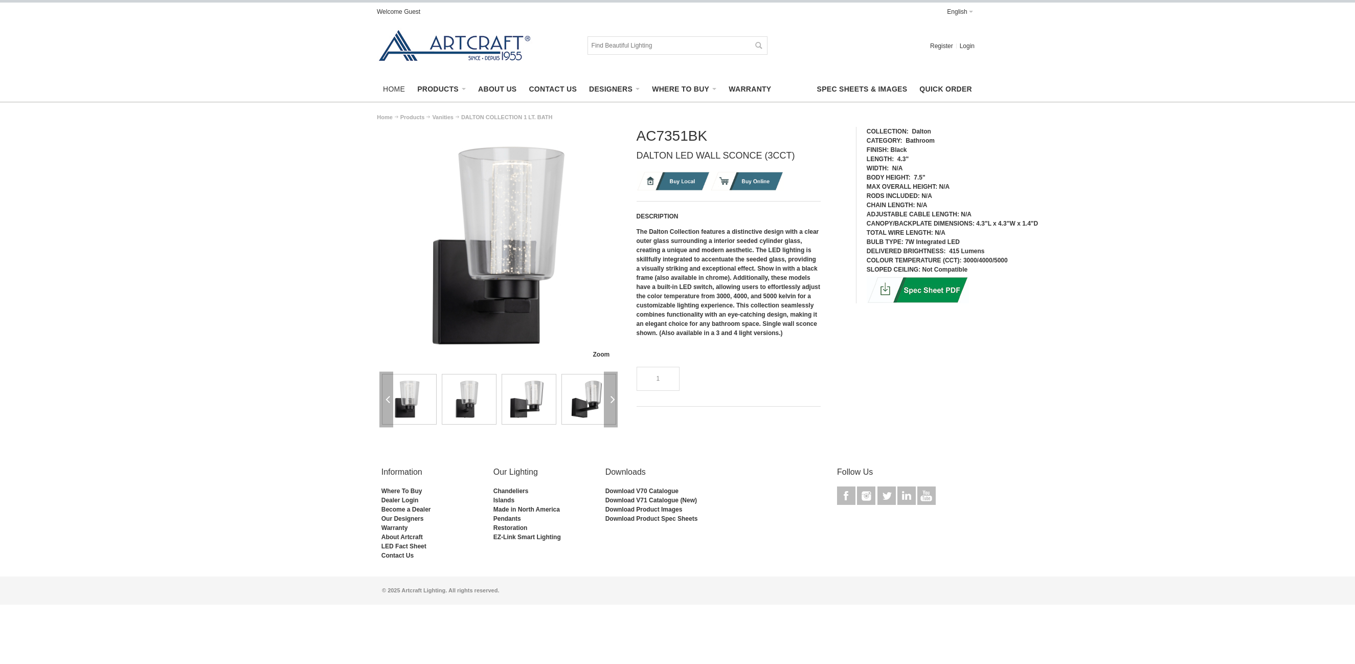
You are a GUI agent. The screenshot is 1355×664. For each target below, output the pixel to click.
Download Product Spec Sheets (651, 518)
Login (967, 46)
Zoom (601, 354)
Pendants (507, 518)
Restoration (510, 528)
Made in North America (526, 509)
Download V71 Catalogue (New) (651, 500)
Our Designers (402, 518)
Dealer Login (400, 500)
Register (941, 46)
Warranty (394, 528)
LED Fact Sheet (403, 546)
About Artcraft (402, 537)
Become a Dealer (406, 509)
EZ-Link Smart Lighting (527, 537)
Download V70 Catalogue (642, 491)
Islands (503, 500)
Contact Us (397, 555)
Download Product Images (644, 509)
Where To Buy (401, 491)
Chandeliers (511, 491)
